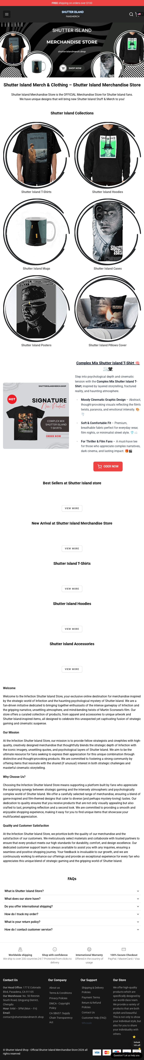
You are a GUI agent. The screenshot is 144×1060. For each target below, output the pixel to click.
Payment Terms (91, 997)
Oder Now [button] (108, 466)
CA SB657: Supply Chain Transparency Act (61, 1018)
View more (72, 508)
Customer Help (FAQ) (94, 1017)
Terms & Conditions (60, 992)
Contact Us (88, 1012)
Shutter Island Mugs (36, 268)
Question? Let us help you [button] (127, 1055)
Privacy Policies (58, 998)
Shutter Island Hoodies (107, 192)
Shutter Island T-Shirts (36, 192)
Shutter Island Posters (36, 345)
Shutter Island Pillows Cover (108, 345)
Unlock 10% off (137, 1043)
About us (54, 987)
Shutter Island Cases (108, 268)
